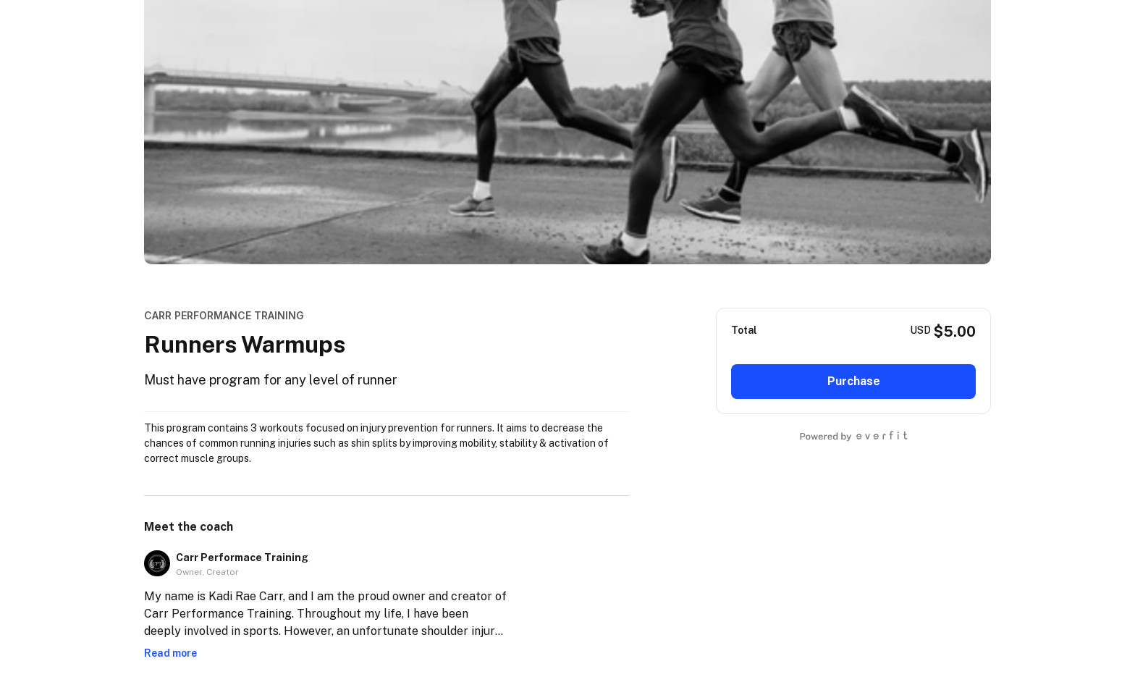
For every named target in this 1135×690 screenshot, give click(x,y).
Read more (170, 653)
